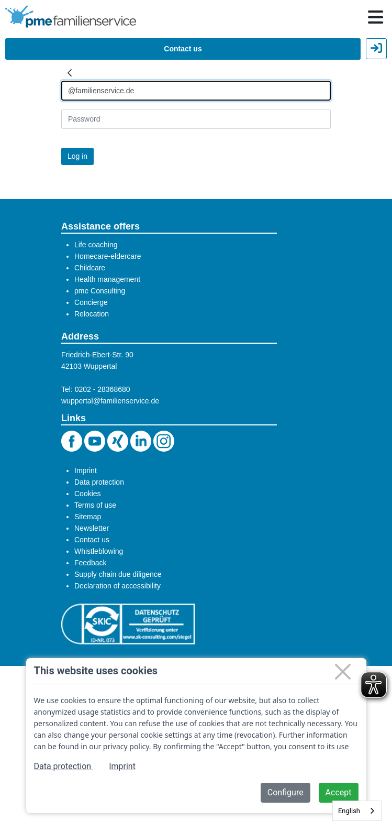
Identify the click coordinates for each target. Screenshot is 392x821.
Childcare (89, 268)
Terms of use (95, 505)
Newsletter (91, 528)
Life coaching (96, 244)
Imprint (85, 470)
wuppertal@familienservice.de (110, 401)
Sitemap (87, 516)
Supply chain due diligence (118, 574)
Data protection (99, 482)
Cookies (87, 493)
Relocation (91, 314)
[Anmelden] (196, 91)
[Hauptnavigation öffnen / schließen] (375, 17)
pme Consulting (99, 291)
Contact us (182, 49)
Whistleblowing (98, 551)
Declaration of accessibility (117, 586)
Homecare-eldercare (107, 256)
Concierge (91, 302)
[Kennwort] (196, 119)
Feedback (90, 563)
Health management (107, 279)
